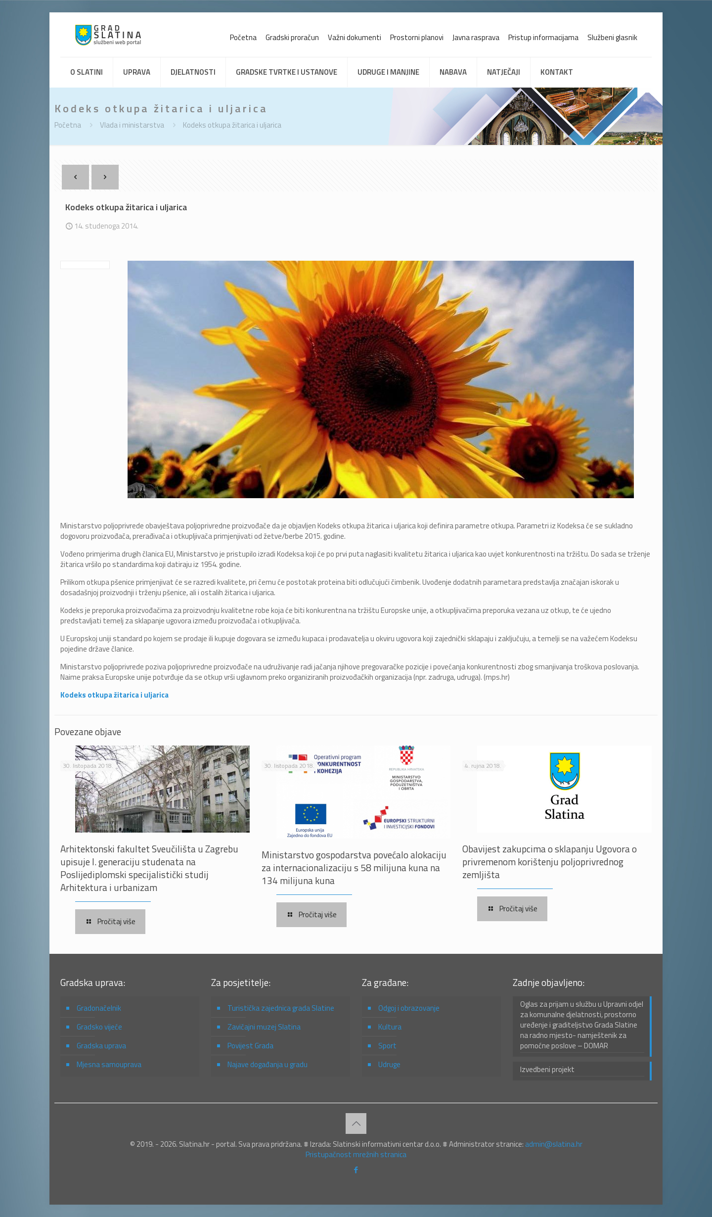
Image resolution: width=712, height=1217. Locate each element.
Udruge (389, 1064)
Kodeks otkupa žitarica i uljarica (232, 125)
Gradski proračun (292, 37)
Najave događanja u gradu (267, 1064)
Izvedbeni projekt (547, 1069)
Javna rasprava (475, 37)
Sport (387, 1045)
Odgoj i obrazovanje (409, 1008)
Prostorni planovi (417, 37)
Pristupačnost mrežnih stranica (356, 1154)
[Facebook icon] (356, 1169)
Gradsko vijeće (99, 1026)
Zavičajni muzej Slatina (264, 1026)
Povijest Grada (250, 1045)
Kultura (389, 1026)
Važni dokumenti (354, 37)
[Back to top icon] (356, 1123)
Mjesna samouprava (109, 1064)
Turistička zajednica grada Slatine (280, 1008)
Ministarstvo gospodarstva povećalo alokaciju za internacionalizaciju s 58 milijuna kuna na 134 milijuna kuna (354, 867)
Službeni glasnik (612, 37)
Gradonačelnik (99, 1008)
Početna (243, 37)
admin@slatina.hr (553, 1144)
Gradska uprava (101, 1045)
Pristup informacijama (543, 37)
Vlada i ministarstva (132, 125)
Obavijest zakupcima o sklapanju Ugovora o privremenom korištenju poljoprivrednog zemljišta (549, 862)
